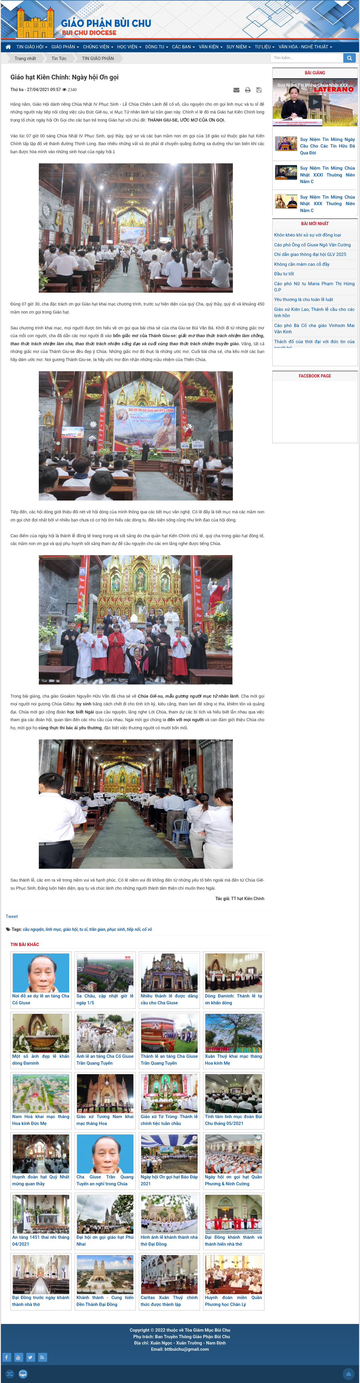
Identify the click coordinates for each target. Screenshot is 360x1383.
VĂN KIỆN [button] (211, 48)
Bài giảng (315, 72)
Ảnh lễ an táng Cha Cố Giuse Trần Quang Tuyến (104, 1040)
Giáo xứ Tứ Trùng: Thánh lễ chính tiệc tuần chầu (169, 1100)
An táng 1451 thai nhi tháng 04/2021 (40, 1221)
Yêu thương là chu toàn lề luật (303, 299)
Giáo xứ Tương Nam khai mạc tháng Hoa (104, 1100)
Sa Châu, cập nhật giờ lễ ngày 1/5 (104, 979)
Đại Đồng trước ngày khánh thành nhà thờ (40, 1281)
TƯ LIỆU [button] (265, 48)
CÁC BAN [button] (183, 48)
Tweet (12, 916)
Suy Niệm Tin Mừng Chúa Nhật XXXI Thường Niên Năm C (327, 174)
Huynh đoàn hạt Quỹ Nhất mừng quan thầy (40, 1160)
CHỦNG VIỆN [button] (98, 48)
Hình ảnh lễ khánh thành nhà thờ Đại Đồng (169, 1221)
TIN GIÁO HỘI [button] (31, 48)
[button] (315, 101)
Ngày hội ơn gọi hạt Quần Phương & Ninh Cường (233, 1160)
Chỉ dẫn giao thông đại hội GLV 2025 (310, 254)
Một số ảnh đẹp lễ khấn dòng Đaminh (40, 1040)
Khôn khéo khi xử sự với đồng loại (307, 235)
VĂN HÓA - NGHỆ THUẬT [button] (305, 48)
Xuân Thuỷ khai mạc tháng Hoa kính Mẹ (233, 1040)
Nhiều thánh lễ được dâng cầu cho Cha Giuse (169, 979)
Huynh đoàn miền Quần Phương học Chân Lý (233, 1281)
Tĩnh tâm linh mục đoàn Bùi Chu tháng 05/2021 (233, 1100)
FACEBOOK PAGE (315, 376)
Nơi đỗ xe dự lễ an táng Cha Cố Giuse (40, 979)
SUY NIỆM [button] (239, 48)
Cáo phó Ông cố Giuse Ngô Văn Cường (312, 245)
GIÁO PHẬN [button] (65, 48)
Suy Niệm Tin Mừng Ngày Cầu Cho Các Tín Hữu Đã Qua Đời (327, 146)
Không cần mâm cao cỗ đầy (302, 264)
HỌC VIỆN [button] (129, 48)
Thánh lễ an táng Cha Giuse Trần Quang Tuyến (169, 1040)
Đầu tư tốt (284, 274)
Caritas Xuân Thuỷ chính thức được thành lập (169, 1281)
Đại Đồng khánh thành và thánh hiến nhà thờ (233, 1221)
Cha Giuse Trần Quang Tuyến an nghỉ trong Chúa (104, 1160)
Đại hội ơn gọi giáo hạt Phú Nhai (104, 1221)
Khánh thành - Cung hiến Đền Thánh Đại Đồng (104, 1281)
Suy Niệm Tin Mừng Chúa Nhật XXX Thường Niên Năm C (327, 203)
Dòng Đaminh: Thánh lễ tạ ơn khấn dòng (233, 979)
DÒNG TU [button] (156, 48)
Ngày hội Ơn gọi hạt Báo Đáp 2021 (169, 1160)
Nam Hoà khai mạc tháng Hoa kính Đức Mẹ (40, 1100)
